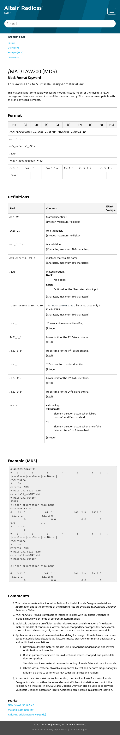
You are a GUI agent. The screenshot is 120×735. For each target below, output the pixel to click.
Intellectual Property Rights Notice (49, 729)
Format (11, 42)
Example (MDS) (15, 52)
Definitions (13, 47)
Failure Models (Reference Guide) (27, 714)
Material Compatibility (20, 709)
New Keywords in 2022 (21, 705)
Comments (13, 57)
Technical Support (78, 729)
